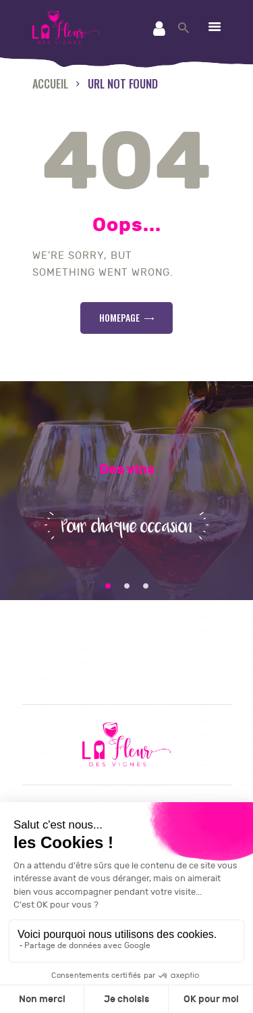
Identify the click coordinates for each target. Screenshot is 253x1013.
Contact (55, 652)
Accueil (50, 83)
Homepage (119, 317)
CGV (44, 669)
